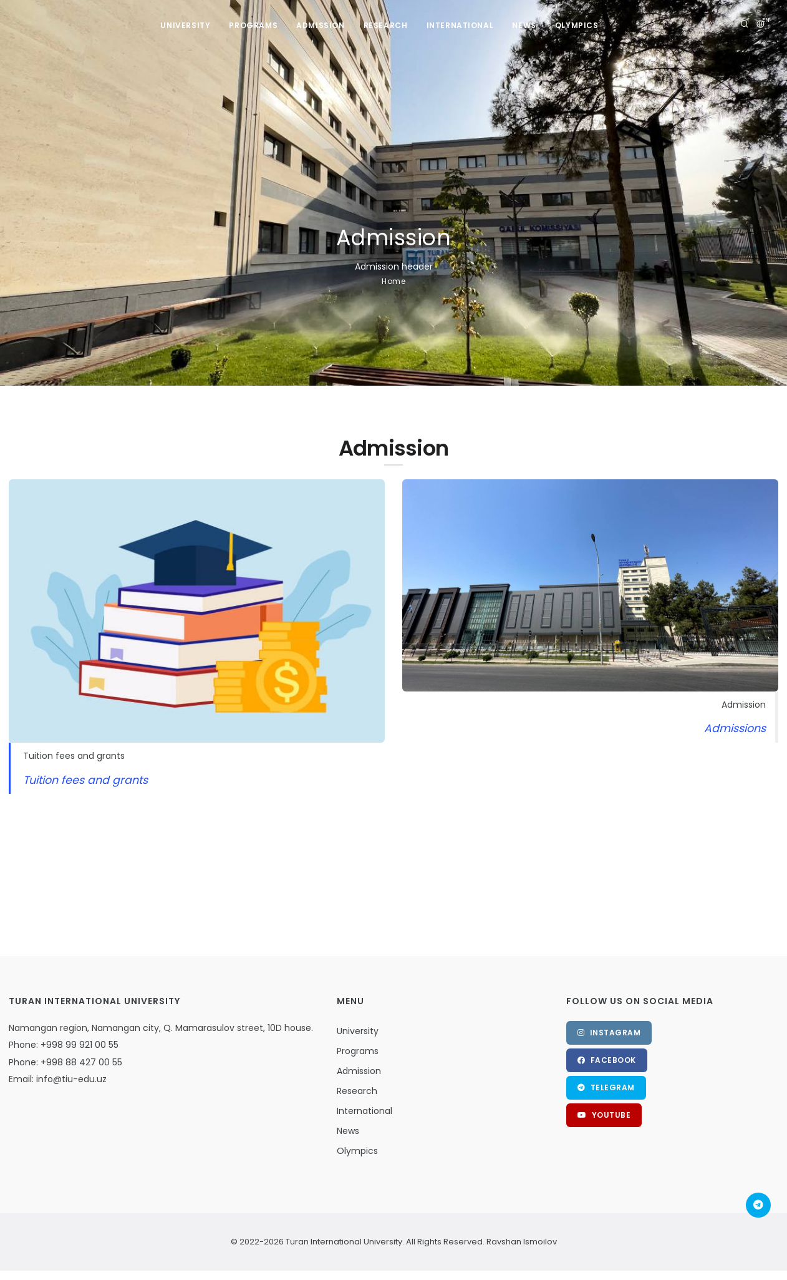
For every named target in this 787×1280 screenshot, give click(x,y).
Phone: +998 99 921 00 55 (63, 1044)
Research (386, 25)
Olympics (577, 25)
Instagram (609, 1032)
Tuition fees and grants (85, 780)
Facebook (606, 1060)
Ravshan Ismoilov (521, 1242)
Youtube (604, 1115)
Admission (320, 25)
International (460, 25)
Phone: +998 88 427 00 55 (65, 1062)
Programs (253, 25)
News (524, 25)
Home (393, 281)
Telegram (606, 1087)
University (185, 25)
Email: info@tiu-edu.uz (58, 1079)
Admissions (735, 728)
